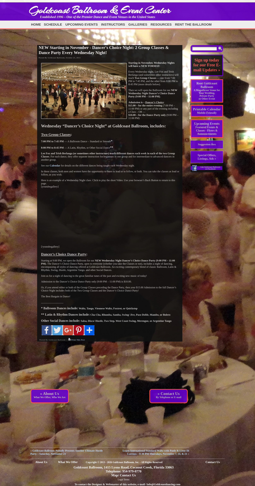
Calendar (55, 165)
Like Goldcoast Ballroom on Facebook (210, 168)
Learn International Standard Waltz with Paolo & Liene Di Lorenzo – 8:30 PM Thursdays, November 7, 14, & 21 (156, 452)
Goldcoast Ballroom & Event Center (99, 10)
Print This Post (78, 340)
